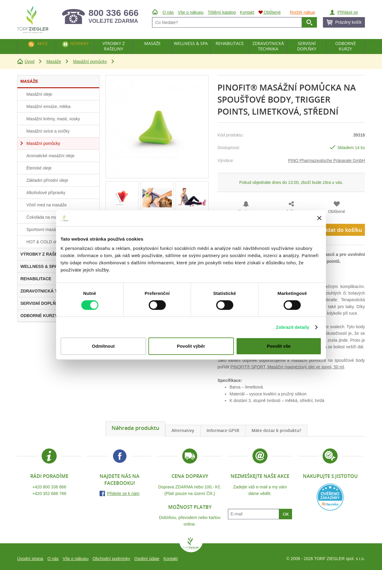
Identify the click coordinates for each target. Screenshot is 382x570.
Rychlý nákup (302, 12)
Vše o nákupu (75, 558)
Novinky (79, 43)
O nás (52, 558)
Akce (42, 43)
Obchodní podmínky (111, 558)
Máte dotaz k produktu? (276, 430)
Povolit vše (279, 346)
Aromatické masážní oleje (50, 155)
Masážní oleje (39, 94)
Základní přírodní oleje (47, 180)
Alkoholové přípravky (45, 192)
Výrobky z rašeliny (114, 46)
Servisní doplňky (306, 46)
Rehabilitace (230, 43)
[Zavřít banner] (319, 218)
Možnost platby (189, 507)
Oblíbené (336, 211)
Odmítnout (103, 346)
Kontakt (170, 558)
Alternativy (183, 430)
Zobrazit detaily (292, 327)
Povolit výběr (191, 346)
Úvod (29, 61)
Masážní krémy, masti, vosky (53, 118)
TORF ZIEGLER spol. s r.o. (191, 544)
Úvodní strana (30, 558)
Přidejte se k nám (123, 493)
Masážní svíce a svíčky (48, 131)
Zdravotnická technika (268, 46)
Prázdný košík (348, 22)
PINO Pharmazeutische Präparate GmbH (326, 160)
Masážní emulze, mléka (48, 106)
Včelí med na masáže (46, 204)
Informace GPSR (223, 430)
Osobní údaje (146, 558)
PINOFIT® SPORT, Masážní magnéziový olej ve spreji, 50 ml (287, 366)
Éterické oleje (39, 168)
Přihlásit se (347, 12)
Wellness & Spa (191, 43)
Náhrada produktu (135, 427)
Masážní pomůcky (90, 61)
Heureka (330, 497)
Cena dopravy (190, 476)
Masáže (53, 61)
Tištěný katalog (222, 12)
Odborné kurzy (345, 46)
